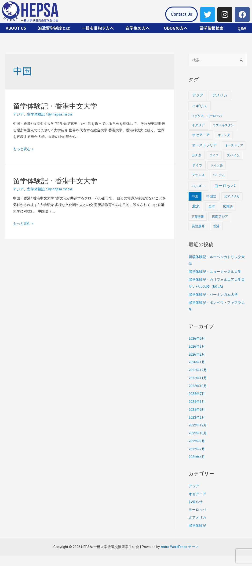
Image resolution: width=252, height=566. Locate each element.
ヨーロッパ (197, 510)
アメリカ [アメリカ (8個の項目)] (219, 95)
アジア (18, 114)
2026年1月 (197, 362)
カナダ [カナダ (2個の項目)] (196, 155)
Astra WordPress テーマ (180, 547)
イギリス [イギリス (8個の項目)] (199, 106)
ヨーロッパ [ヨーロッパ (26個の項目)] (224, 185)
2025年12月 (198, 370)
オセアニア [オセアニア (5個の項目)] (201, 135)
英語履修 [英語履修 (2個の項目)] (198, 226)
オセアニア (197, 494)
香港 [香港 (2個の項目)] (216, 226)
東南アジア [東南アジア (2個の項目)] (220, 216)
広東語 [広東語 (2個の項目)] (228, 206)
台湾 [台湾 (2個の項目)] (211, 206)
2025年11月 (198, 378)
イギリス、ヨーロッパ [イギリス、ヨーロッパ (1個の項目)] (207, 116)
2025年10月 (198, 386)
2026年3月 (197, 346)
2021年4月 (197, 457)
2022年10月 (198, 433)
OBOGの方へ (176, 28)
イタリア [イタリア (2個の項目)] (198, 125)
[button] (181, 14)
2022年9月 (197, 441)
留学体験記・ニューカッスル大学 (215, 272)
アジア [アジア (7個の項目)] (197, 95)
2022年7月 (197, 449)
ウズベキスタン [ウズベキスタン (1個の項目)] (223, 125)
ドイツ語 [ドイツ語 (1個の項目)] (217, 165)
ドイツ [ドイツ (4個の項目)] (197, 165)
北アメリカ (197, 518)
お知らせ (196, 502)
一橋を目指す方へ (98, 28)
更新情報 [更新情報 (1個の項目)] (198, 216)
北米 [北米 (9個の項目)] (196, 206)
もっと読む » (23, 149)
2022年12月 (198, 425)
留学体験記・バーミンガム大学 (213, 294)
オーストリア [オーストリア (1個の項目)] (234, 145)
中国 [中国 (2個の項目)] (195, 196)
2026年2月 (197, 354)
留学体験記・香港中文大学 (55, 106)
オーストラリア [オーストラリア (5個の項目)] (204, 145)
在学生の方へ (138, 28)
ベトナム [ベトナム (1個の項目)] (219, 175)
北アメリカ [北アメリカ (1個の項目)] (231, 196)
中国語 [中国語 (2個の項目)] (211, 196)
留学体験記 (36, 114)
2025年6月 (197, 402)
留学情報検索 (211, 28)
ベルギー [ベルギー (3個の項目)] (198, 186)
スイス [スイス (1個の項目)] (214, 155)
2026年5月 (197, 338)
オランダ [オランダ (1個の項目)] (224, 135)
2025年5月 (197, 409)
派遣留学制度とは (54, 28)
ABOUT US (16, 28)
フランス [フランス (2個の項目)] (198, 175)
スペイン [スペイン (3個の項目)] (233, 155)
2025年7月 (197, 394)
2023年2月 (197, 417)
